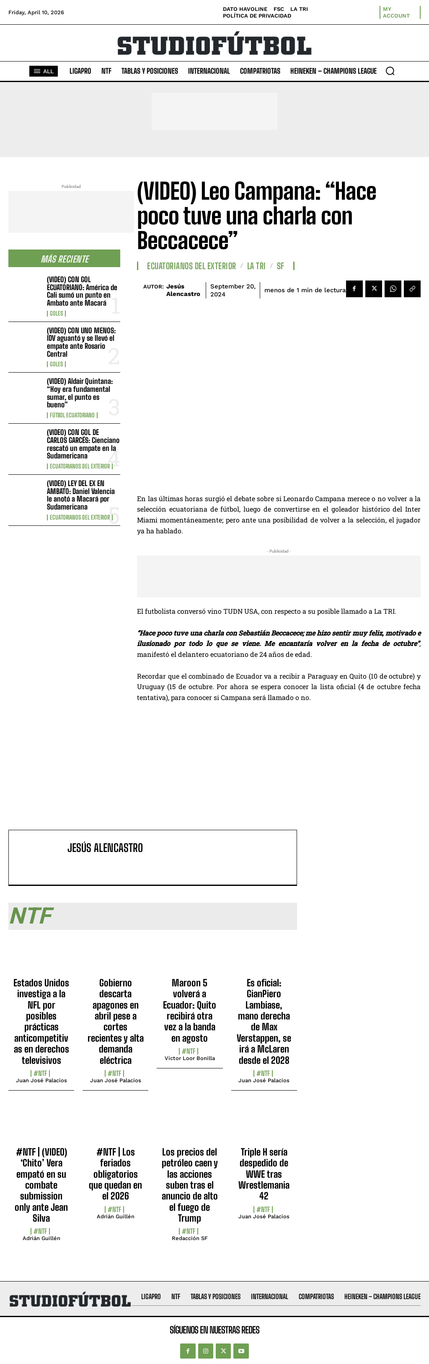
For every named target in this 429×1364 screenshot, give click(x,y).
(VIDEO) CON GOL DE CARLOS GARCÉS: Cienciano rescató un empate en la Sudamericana (83, 444)
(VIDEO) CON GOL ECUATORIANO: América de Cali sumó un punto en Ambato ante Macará (82, 291)
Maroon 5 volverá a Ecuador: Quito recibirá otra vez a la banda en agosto (189, 1010)
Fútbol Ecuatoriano (72, 415)
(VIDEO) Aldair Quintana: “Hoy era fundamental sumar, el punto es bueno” (80, 393)
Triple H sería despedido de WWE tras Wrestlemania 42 (263, 1174)
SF (280, 266)
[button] (390, 71)
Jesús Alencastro (183, 290)
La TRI (256, 266)
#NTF (40, 1073)
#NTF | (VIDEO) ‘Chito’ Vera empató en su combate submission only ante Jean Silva (41, 1185)
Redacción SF (190, 1238)
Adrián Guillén (41, 1238)
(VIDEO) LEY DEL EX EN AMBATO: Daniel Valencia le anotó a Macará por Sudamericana (81, 495)
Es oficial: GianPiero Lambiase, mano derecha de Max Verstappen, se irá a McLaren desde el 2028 (264, 1021)
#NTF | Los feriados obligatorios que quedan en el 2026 (115, 1174)
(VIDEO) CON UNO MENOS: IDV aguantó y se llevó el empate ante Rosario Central (81, 342)
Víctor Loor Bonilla (190, 1058)
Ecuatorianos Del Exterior (80, 466)
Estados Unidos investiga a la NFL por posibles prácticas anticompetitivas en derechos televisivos (41, 1021)
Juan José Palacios (41, 1080)
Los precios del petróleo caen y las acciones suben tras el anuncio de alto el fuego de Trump (190, 1185)
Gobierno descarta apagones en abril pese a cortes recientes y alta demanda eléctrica (116, 1021)
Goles (56, 314)
